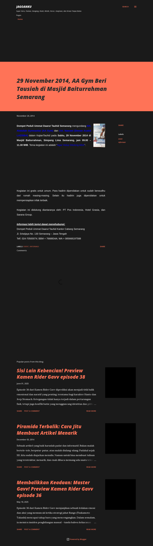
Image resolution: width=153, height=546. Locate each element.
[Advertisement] (76, 40)
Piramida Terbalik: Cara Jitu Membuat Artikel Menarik (49, 429)
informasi (122, 142)
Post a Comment (32, 411)
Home (20, 19)
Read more (91, 411)
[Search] (125, 6)
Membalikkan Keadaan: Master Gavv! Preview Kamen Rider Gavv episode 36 (55, 488)
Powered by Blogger (76, 539)
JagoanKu (24, 7)
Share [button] (121, 125)
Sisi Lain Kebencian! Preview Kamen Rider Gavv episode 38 (51, 373)
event (120, 139)
